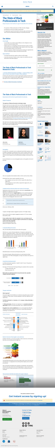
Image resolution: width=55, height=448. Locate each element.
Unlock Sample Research (44, 97)
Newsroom (3, 432)
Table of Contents (41, 63)
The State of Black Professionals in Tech (41, 159)
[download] (38, 25)
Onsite (37, 432)
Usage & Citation (4, 434)
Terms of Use (4, 435)
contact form (40, 400)
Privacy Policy (4, 436)
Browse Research (22, 436)
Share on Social (45, 70)
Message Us (25, 418)
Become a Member (7, 419)
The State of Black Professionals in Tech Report (13, 81)
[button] (27, 6)
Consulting (38, 433)
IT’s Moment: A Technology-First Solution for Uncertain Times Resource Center (29, 403)
